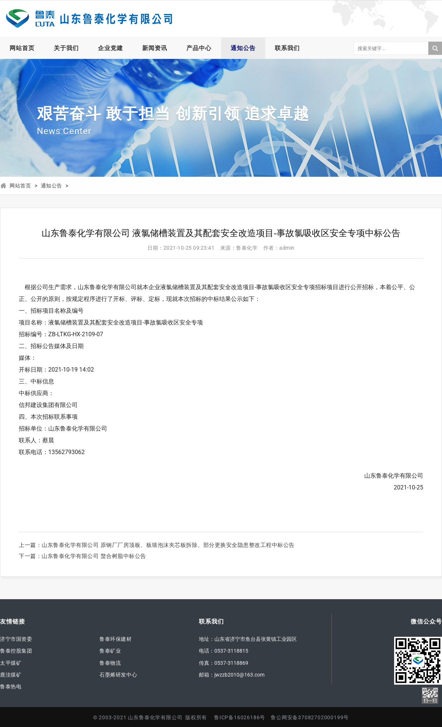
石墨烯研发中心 (118, 675)
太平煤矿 (10, 663)
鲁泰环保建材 (115, 639)
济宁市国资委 (16, 639)
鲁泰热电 (10, 686)
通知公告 (243, 48)
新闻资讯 (154, 48)
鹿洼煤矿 (10, 675)
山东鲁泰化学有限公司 (88, 19)
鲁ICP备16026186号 (239, 717)
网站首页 (22, 48)
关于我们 (66, 48)
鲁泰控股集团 (16, 651)
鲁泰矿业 (110, 651)
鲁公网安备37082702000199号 (310, 717)
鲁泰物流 (110, 663)
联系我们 (287, 48)
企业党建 (110, 48)
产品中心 (198, 48)
